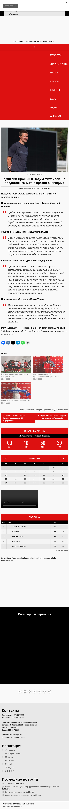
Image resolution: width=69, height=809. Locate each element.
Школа (54, 81)
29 (53, 483)
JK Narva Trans (18, 41)
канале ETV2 (8, 334)
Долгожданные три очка (15, 792)
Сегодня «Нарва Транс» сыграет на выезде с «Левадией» (52, 417)
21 (44, 479)
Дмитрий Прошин (42, 410)
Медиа (54, 107)
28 (44, 483)
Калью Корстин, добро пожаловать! (15, 400)
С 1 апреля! (10, 783)
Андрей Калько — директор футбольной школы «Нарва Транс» (32, 787)
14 (44, 475)
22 (53, 479)
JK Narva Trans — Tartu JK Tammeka (34, 436)
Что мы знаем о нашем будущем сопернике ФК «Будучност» (14, 418)
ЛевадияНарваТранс (59, 410)
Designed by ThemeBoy (12, 806)
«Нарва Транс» (59, 64)
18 (15, 479)
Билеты (55, 90)
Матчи (54, 72)
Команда (27, 188)
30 (63, 483)
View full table (62, 551)
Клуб (53, 99)
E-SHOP (55, 116)
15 (53, 475)
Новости (55, 55)
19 (25, 479)
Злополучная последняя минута (18, 795)
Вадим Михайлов (27, 410)
